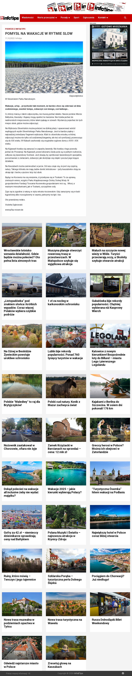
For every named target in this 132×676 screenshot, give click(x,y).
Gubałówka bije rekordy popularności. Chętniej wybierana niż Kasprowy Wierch (107, 306)
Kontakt (102, 17)
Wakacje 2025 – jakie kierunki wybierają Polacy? (65, 490)
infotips (19, 38)
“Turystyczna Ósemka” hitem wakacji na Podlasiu (108, 490)
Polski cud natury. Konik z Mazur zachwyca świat (64, 403)
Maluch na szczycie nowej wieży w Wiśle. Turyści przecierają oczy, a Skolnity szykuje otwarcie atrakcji (109, 255)
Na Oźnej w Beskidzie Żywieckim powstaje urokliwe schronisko (17, 355)
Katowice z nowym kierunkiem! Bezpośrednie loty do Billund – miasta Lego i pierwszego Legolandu (108, 358)
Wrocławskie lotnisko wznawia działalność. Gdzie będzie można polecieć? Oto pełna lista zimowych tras (22, 255)
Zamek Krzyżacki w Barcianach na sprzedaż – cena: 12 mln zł (64, 449)
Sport (76, 17)
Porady (64, 17)
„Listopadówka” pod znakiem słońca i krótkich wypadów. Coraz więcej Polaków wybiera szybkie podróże (20, 307)
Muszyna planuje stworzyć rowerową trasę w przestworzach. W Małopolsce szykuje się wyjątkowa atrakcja (65, 257)
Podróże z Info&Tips (15, 29)
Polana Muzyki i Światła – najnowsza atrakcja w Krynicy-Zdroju (64, 536)
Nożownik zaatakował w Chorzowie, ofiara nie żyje (20, 447)
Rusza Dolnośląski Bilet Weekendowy (107, 621)
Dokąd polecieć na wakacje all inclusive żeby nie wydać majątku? (21, 492)
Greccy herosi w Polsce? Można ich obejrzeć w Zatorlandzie (108, 449)
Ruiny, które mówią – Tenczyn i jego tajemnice (20, 577)
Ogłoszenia (88, 17)
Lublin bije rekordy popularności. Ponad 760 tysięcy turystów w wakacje (65, 355)
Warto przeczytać (46, 17)
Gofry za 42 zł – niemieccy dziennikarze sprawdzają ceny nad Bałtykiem (21, 536)
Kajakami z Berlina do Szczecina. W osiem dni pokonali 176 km (107, 405)
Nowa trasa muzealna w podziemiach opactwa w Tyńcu (19, 623)
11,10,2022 (9, 38)
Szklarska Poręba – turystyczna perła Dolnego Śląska (65, 579)
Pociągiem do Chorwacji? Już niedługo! (108, 577)
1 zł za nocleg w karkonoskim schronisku (63, 302)
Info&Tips (78, 673)
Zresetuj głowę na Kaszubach (59, 665)
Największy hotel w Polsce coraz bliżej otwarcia (109, 534)
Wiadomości (28, 17)
